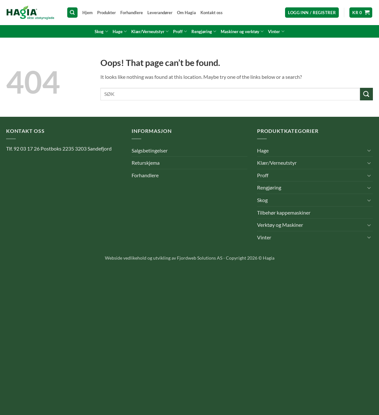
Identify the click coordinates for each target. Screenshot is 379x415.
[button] (312, 12)
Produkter (106, 12)
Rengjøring (203, 31)
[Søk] (72, 12)
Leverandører (159, 12)
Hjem (87, 12)
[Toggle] (369, 150)
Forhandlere (131, 12)
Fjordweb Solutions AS (199, 258)
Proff (180, 31)
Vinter (276, 31)
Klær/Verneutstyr (150, 31)
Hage (120, 31)
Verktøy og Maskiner (280, 225)
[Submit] (366, 94)
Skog (101, 31)
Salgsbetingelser (150, 150)
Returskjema (146, 163)
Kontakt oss (211, 12)
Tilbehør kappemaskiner (283, 212)
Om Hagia (186, 12)
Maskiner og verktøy (242, 31)
